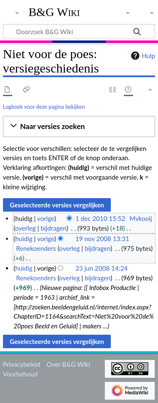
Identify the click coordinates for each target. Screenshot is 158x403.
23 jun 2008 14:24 (101, 268)
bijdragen (53, 228)
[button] (79, 126)
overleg (25, 228)
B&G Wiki (54, 12)
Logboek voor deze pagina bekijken (44, 106)
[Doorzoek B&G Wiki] (79, 31)
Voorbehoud (20, 374)
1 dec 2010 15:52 (100, 218)
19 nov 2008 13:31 (102, 238)
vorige (45, 218)
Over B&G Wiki (68, 364)
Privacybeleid (21, 364)
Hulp (142, 55)
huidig (23, 238)
